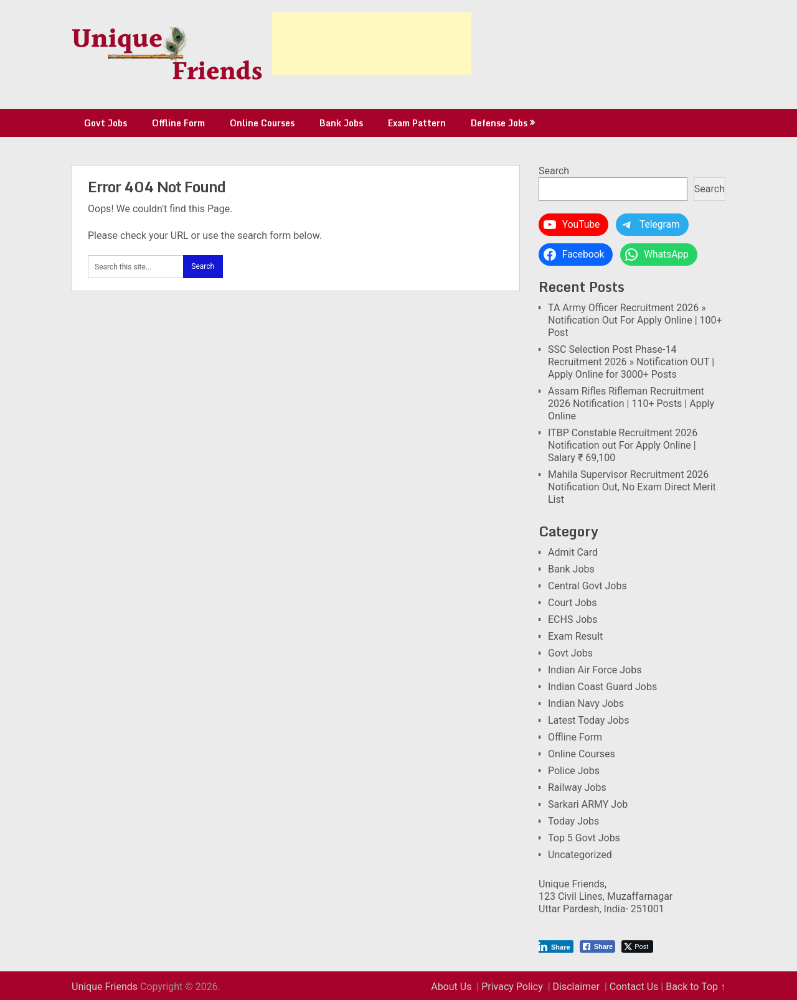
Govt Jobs (105, 123)
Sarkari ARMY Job (588, 804)
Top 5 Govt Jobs (584, 838)
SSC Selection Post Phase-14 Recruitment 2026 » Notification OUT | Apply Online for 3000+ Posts (631, 361)
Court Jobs (572, 603)
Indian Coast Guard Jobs (602, 687)
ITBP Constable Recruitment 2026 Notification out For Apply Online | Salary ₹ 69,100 (622, 445)
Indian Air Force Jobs (594, 670)
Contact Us (634, 987)
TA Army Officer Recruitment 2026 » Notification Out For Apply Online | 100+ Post (635, 320)
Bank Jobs (341, 123)
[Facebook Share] (598, 946)
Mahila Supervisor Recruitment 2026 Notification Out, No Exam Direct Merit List (632, 487)
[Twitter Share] (637, 946)
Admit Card (573, 552)
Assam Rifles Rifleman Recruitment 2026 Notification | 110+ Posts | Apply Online (631, 403)
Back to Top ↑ (695, 987)
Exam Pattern (417, 123)
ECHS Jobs (573, 619)
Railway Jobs (577, 787)
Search (554, 171)
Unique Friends (105, 987)
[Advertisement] (371, 43)
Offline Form (178, 123)
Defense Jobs (499, 123)
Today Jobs (573, 821)
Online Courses (262, 123)
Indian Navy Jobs (586, 703)
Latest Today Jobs (588, 720)
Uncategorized (580, 855)
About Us (451, 987)
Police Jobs (574, 771)
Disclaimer (576, 987)
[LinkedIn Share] (554, 946)
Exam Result (575, 636)
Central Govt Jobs (587, 586)
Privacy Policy (512, 987)
